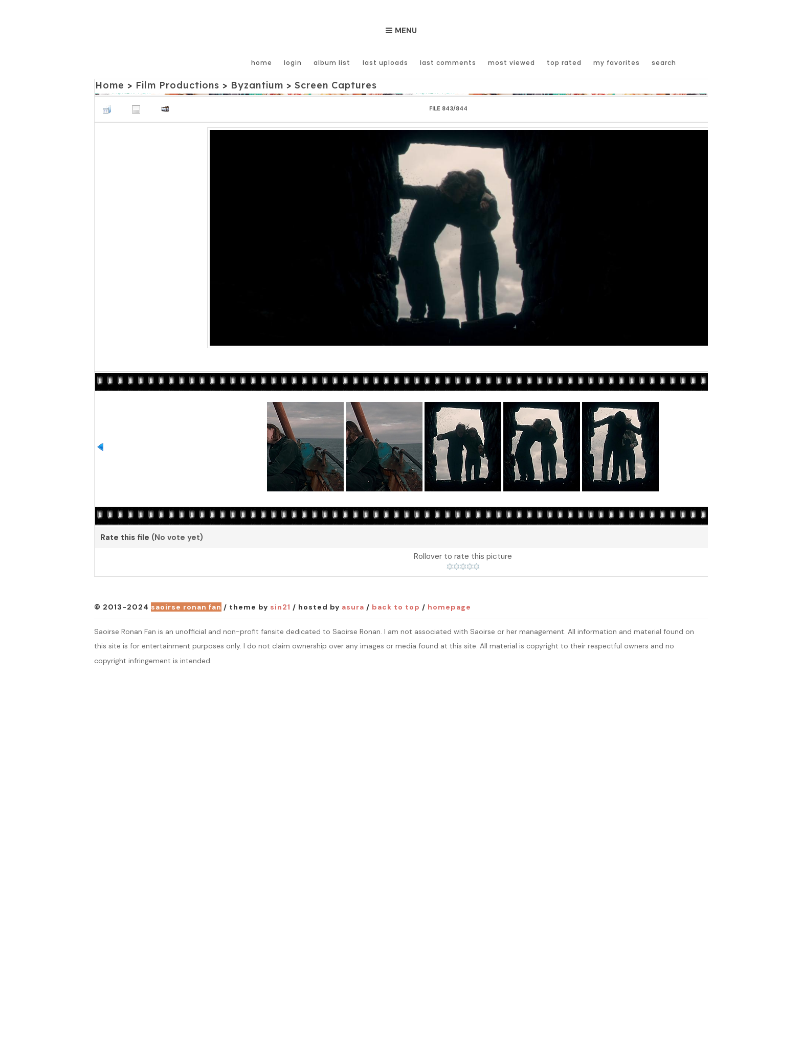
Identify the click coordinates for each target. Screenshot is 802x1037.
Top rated (564, 62)
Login (293, 62)
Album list (332, 62)
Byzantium (257, 85)
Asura (353, 607)
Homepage (449, 607)
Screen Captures (336, 85)
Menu (406, 31)
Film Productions (177, 85)
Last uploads (385, 62)
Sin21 (280, 607)
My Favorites (616, 62)
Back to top (396, 607)
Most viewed (511, 62)
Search (664, 62)
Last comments (448, 62)
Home (262, 62)
